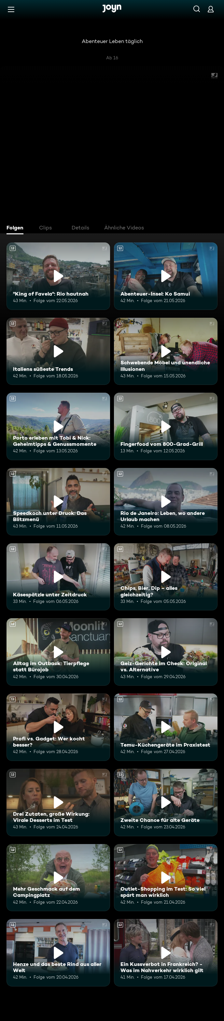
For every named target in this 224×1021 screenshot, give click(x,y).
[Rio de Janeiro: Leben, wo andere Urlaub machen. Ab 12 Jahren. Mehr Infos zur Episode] (165, 501)
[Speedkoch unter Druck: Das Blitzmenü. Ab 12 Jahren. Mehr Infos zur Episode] (58, 501)
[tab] (16, 228)
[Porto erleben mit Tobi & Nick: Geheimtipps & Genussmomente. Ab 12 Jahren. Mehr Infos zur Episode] (58, 426)
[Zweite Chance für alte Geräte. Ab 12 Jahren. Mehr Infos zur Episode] (165, 802)
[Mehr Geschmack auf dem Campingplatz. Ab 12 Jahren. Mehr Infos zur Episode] (58, 878)
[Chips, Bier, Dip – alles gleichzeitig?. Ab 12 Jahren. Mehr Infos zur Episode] (165, 577)
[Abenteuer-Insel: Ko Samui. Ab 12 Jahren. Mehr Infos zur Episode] (165, 276)
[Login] (210, 9)
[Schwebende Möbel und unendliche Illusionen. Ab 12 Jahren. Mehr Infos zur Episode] (165, 351)
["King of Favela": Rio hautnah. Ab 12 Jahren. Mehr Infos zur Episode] (58, 276)
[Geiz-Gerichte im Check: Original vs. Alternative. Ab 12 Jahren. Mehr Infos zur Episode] (165, 652)
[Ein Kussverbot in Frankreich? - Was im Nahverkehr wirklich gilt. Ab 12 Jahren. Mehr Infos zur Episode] (165, 952)
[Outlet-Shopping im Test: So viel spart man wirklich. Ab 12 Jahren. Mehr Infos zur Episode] (165, 878)
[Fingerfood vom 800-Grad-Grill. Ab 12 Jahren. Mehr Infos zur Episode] (165, 426)
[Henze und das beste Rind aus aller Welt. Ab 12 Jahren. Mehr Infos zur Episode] (58, 952)
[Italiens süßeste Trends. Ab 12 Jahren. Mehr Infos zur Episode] (58, 351)
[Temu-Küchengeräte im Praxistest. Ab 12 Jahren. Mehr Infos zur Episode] (165, 727)
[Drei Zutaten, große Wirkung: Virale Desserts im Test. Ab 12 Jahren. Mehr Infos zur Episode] (58, 802)
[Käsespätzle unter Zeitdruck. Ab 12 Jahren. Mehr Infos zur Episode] (58, 577)
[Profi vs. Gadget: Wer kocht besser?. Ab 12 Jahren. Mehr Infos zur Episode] (58, 727)
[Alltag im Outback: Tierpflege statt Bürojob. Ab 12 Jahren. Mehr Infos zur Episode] (58, 652)
